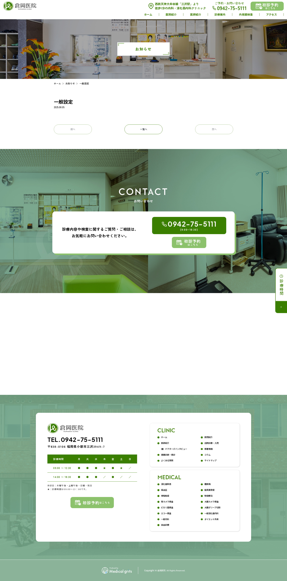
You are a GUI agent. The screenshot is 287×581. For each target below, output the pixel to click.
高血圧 (164, 489)
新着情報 (208, 448)
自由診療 (165, 524)
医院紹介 (171, 14)
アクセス (271, 14)
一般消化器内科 (211, 513)
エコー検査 (166, 513)
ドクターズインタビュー (176, 448)
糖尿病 (207, 484)
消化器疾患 (166, 484)
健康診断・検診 (168, 454)
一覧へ (143, 129)
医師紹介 (195, 14)
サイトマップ (210, 460)
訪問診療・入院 (211, 443)
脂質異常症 (209, 489)
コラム (207, 454)
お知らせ (70, 83)
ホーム (148, 14)
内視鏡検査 (246, 14)
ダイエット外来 (211, 519)
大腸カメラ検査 (211, 501)
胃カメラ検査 (167, 501)
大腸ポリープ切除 (212, 507)
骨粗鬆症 (165, 495)
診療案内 (220, 14)
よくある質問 (167, 460)
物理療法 (208, 495)
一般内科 (165, 519)
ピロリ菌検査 (167, 507)
